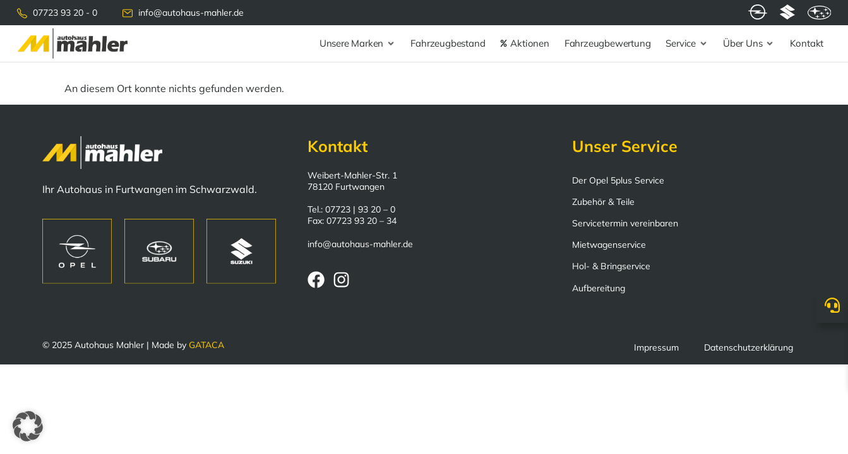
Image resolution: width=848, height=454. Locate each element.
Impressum (656, 347)
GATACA (206, 345)
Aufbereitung (598, 288)
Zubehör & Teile (603, 201)
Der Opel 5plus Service (618, 180)
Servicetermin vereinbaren (625, 223)
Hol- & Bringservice (611, 266)
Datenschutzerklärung (748, 347)
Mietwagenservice (609, 244)
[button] (28, 426)
